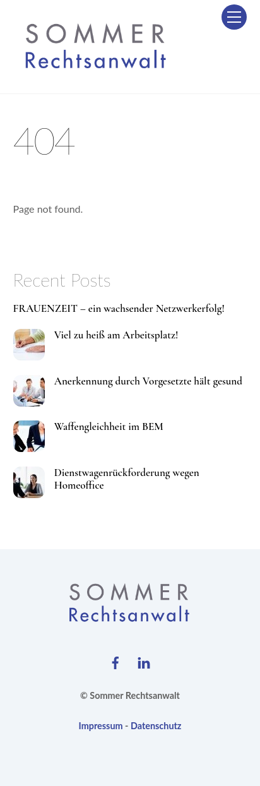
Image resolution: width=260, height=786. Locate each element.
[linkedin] (144, 660)
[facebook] (115, 660)
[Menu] (234, 17)
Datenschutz (156, 725)
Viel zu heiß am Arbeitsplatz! (116, 335)
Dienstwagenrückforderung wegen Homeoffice (126, 479)
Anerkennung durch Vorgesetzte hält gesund (148, 381)
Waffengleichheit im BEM (108, 426)
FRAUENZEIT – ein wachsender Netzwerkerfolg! (119, 308)
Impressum (101, 725)
